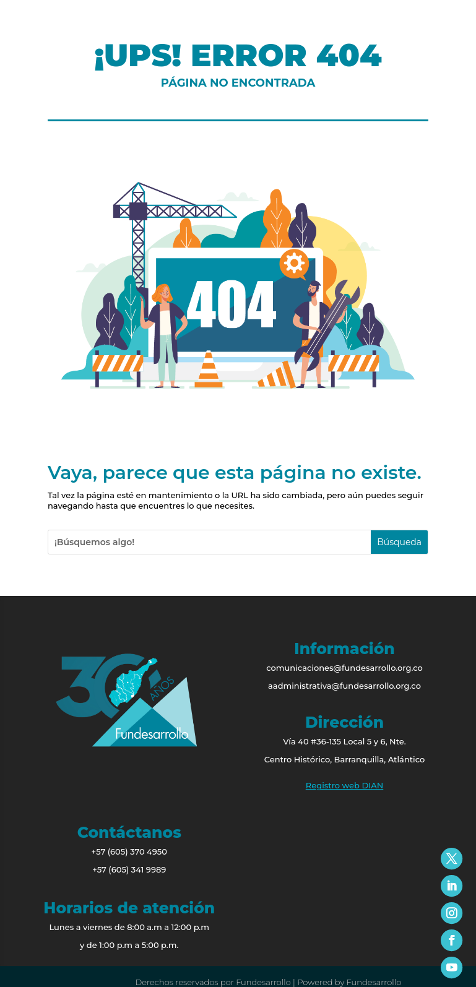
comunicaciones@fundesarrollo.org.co (344, 668)
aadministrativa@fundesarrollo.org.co (344, 686)
